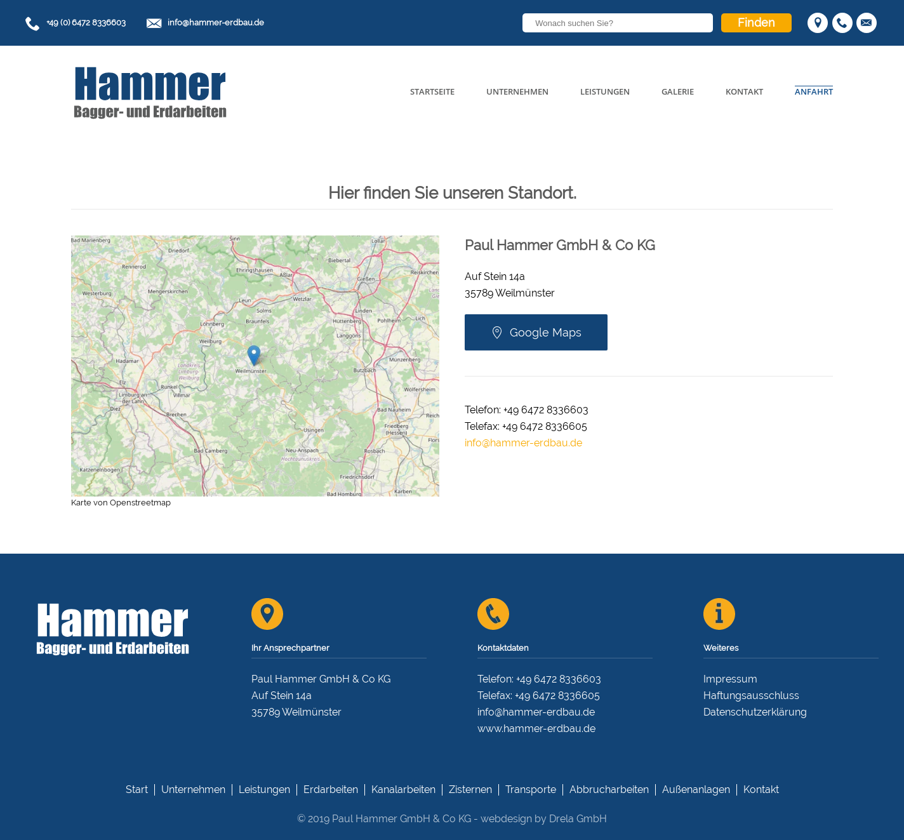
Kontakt (744, 91)
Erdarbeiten (330, 789)
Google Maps (536, 332)
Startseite (432, 91)
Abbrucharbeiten (609, 789)
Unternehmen (517, 91)
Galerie (677, 91)
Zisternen (470, 789)
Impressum (730, 679)
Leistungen (605, 91)
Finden (756, 22)
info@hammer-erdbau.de (216, 22)
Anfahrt (814, 91)
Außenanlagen (696, 789)
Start (137, 789)
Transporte (530, 789)
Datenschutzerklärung (755, 712)
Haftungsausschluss (751, 696)
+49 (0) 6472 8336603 (86, 22)
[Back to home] (150, 92)
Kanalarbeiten (403, 789)
